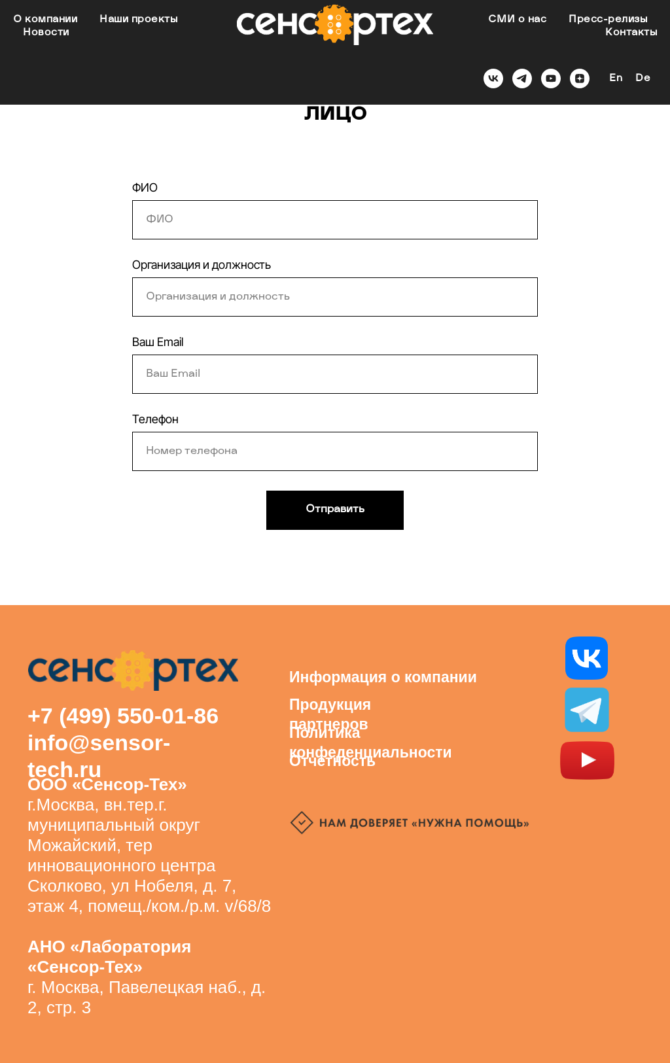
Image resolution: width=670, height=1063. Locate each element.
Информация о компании (383, 677)
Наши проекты (138, 20)
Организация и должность (201, 264)
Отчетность (332, 760)
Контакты (631, 33)
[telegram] (522, 78)
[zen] (580, 78)
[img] (586, 710)
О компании (45, 20)
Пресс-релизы (608, 20)
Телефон (155, 419)
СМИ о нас (517, 20)
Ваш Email (157, 342)
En (615, 79)
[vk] (493, 78)
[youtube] (551, 78)
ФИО (145, 187)
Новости (46, 33)
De (642, 79)
